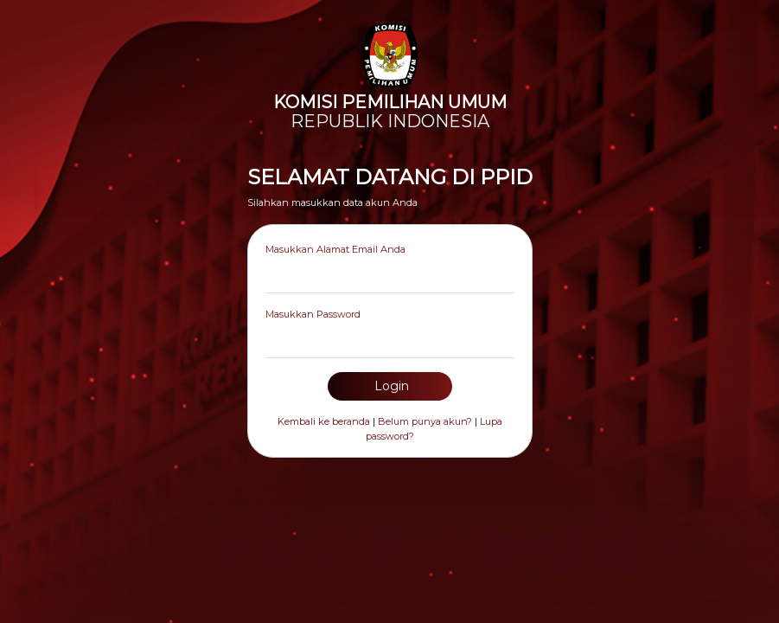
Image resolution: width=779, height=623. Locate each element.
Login (390, 386)
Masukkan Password (313, 314)
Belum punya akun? (425, 421)
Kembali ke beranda (324, 421)
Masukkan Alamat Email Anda (335, 249)
